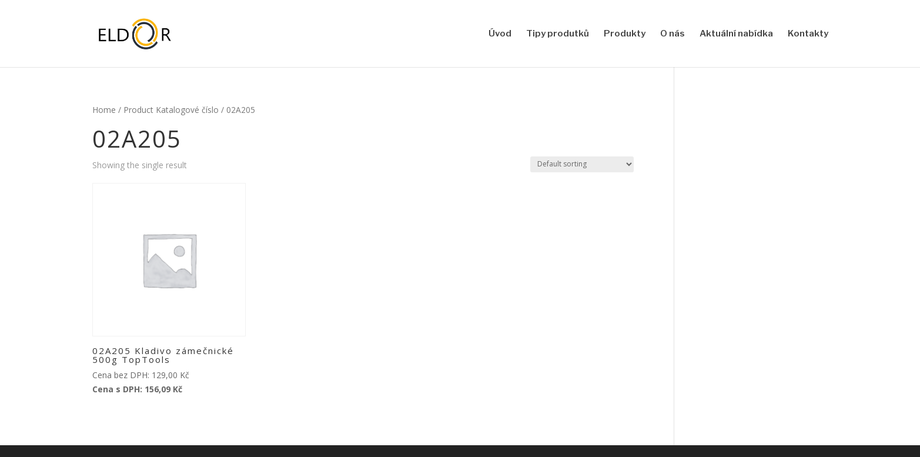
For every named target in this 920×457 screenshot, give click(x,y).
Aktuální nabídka (736, 34)
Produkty (624, 34)
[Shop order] (582, 164)
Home (104, 109)
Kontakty (808, 34)
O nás (672, 34)
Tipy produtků (557, 34)
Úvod (500, 34)
